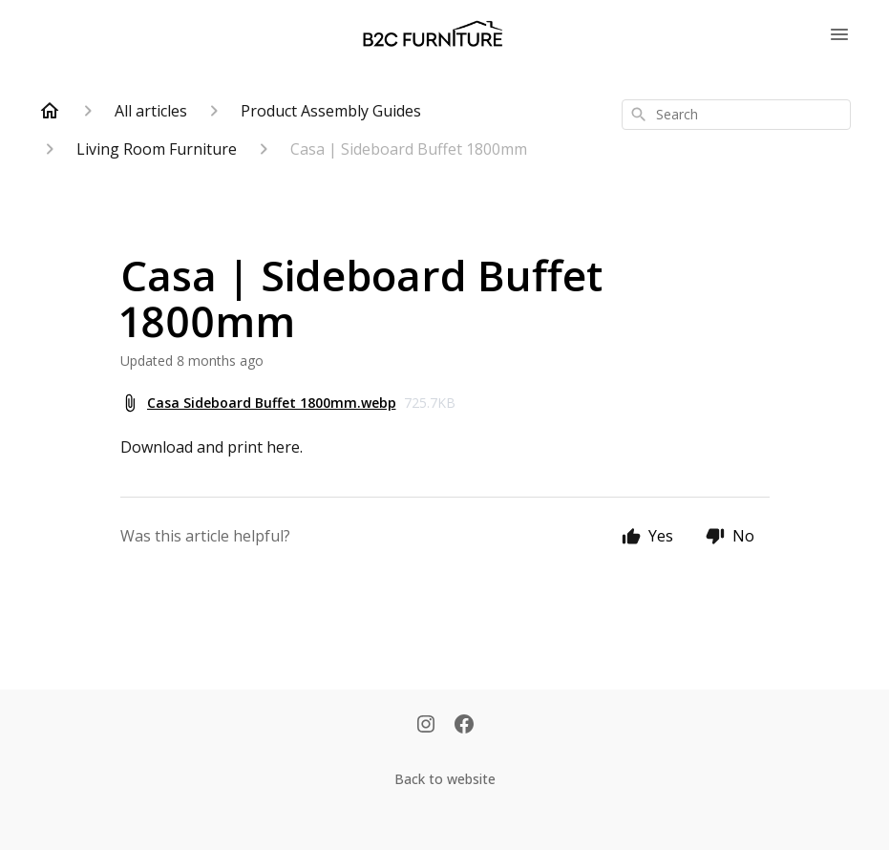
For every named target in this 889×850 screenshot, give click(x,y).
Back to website (445, 779)
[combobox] (736, 114)
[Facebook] (464, 725)
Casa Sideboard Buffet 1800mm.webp (271, 402)
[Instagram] (425, 725)
